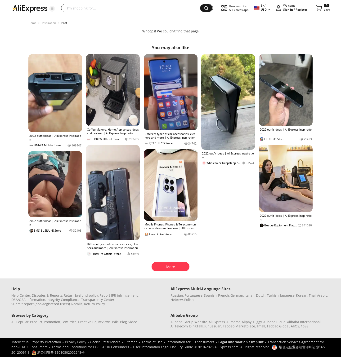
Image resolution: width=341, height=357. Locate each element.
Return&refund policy (81, 295)
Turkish (273, 295)
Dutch (260, 295)
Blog (123, 322)
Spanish (210, 295)
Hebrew (176, 299)
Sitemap (131, 342)
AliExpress (217, 322)
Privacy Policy (75, 342)
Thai (312, 295)
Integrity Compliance (63, 299)
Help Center (20, 295)
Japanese (287, 295)
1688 (304, 326)
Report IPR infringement (118, 295)
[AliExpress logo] (29, 8)
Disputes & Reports (47, 295)
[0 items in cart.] (322, 8)
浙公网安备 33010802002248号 (58, 352)
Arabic (322, 295)
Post (64, 23)
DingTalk (196, 326)
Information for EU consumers (190, 342)
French (223, 295)
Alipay (246, 322)
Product (36, 322)
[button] (52, 9)
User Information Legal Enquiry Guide (163, 347)
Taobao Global (278, 326)
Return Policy (94, 304)
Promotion (52, 322)
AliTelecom (179, 326)
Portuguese (193, 295)
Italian (250, 295)
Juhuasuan (212, 326)
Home (32, 23)
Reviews (104, 322)
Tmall (260, 326)
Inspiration (49, 23)
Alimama (233, 322)
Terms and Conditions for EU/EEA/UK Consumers (90, 347)
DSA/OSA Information (28, 299)
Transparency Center (97, 299)
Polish (189, 299)
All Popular (20, 322)
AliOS (295, 326)
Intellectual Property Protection (36, 342)
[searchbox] (132, 8)
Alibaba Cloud (274, 322)
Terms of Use (152, 342)
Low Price (69, 322)
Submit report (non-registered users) (40, 304)
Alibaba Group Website (188, 322)
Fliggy (257, 322)
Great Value (87, 322)
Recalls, (77, 304)
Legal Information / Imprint (241, 342)
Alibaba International (304, 322)
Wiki (115, 322)
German (236, 295)
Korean (301, 295)
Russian (176, 295)
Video (132, 322)
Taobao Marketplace (239, 326)
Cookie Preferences (105, 342)
